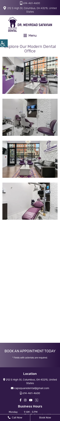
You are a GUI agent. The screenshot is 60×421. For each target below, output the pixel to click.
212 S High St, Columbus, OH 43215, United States (30, 9)
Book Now (45, 417)
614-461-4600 (30, 3)
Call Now (15, 417)
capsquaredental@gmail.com (30, 388)
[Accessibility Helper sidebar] (4, 43)
